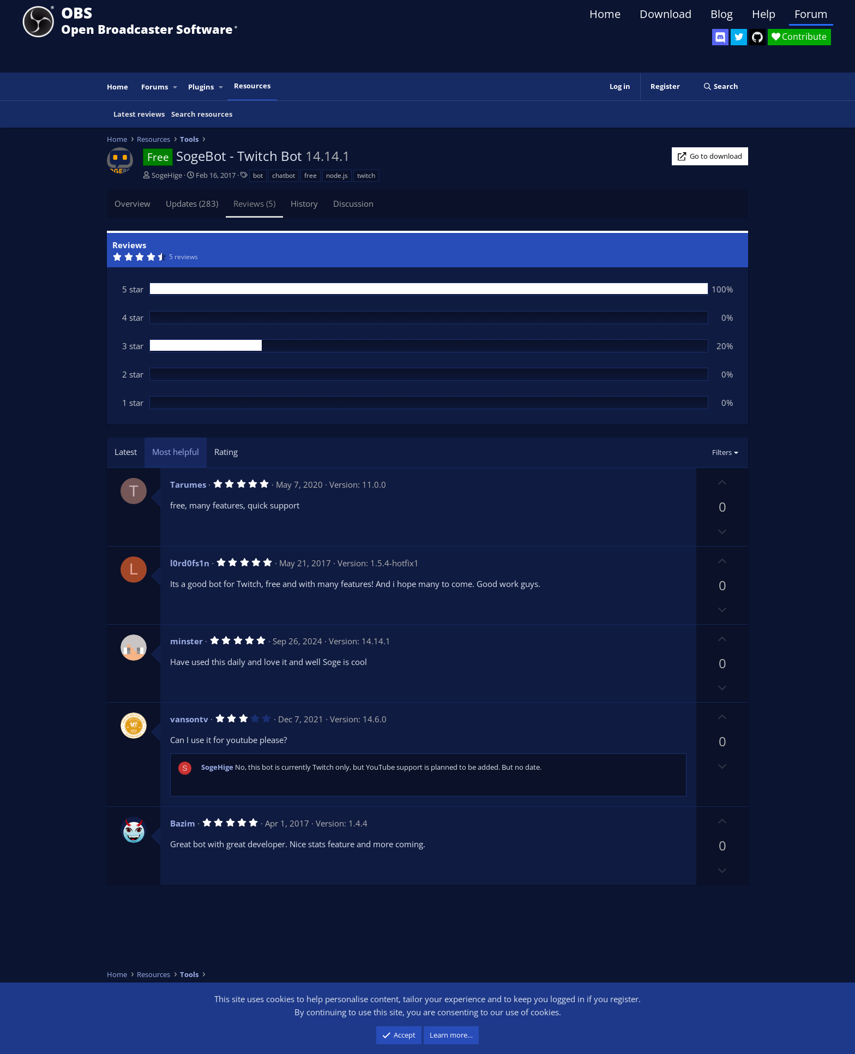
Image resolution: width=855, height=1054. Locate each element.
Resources (252, 86)
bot (258, 175)
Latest (126, 451)
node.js (337, 175)
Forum (811, 14)
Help (763, 14)
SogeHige (167, 175)
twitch (366, 175)
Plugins (201, 87)
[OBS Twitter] (739, 37)
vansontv (189, 719)
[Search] (720, 86)
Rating (226, 451)
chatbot (283, 175)
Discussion (353, 203)
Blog (722, 14)
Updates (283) (192, 203)
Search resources (201, 114)
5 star (132, 289)
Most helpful (175, 451)
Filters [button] (722, 452)
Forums (154, 87)
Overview (132, 203)
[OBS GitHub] (757, 37)
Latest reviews (139, 114)
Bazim (182, 823)
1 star (132, 402)
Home (605, 14)
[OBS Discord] (720, 37)
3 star (132, 345)
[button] (175, 87)
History (304, 203)
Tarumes (188, 484)
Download (665, 14)
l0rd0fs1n (189, 563)
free (310, 175)
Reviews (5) (254, 203)
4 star (132, 317)
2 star (132, 374)
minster (186, 641)
